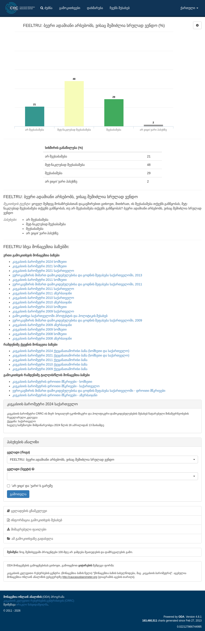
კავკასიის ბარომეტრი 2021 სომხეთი (39, 266)
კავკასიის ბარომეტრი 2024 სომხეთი (39, 261)
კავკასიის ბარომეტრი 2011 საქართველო (43, 289)
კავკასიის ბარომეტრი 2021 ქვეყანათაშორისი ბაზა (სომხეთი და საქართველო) (70, 355)
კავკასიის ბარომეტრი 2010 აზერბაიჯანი (42, 302)
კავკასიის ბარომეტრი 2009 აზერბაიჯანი (42, 325)
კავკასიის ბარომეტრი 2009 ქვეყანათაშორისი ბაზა (49, 369)
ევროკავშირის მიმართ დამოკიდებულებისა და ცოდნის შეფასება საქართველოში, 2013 (77, 275)
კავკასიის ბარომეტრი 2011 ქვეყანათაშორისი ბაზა (49, 360)
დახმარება (95, 8)
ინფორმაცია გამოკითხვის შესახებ (34, 520)
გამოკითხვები (69, 8)
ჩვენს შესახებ (120, 8)
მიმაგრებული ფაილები (26, 529)
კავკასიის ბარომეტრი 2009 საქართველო (43, 311)
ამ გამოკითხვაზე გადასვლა (30, 538)
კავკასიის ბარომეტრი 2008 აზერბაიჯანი (42, 338)
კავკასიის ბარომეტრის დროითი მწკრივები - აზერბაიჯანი (54, 395)
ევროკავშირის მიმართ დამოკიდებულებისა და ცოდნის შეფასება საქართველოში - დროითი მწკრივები (88, 390)
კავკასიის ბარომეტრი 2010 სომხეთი (39, 307)
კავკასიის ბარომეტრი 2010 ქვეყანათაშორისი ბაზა (49, 364)
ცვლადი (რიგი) (18, 452)
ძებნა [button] (46, 8)
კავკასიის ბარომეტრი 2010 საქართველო (43, 298)
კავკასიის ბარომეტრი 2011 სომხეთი (39, 279)
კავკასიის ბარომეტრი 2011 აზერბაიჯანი (42, 293)
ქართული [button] (189, 8)
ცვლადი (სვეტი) (19, 469)
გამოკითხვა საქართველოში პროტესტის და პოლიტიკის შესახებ (59, 316)
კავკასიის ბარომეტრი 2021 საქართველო (43, 270)
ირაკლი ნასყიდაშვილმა (32, 604)
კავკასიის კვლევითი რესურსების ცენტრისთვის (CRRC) (38, 600)
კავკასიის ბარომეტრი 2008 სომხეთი (39, 334)
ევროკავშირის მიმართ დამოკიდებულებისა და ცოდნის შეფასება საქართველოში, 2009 (77, 320)
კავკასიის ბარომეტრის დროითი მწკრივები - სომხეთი (52, 381)
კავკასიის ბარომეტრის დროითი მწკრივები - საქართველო (56, 386)
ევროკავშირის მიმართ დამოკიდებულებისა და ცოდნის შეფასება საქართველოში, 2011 (77, 284)
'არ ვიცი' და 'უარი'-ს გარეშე (30, 486)
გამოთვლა (18, 494)
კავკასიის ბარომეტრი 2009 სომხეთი (39, 329)
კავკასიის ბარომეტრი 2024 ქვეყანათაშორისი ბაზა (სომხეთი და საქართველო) (70, 351)
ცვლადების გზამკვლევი (27, 511)
